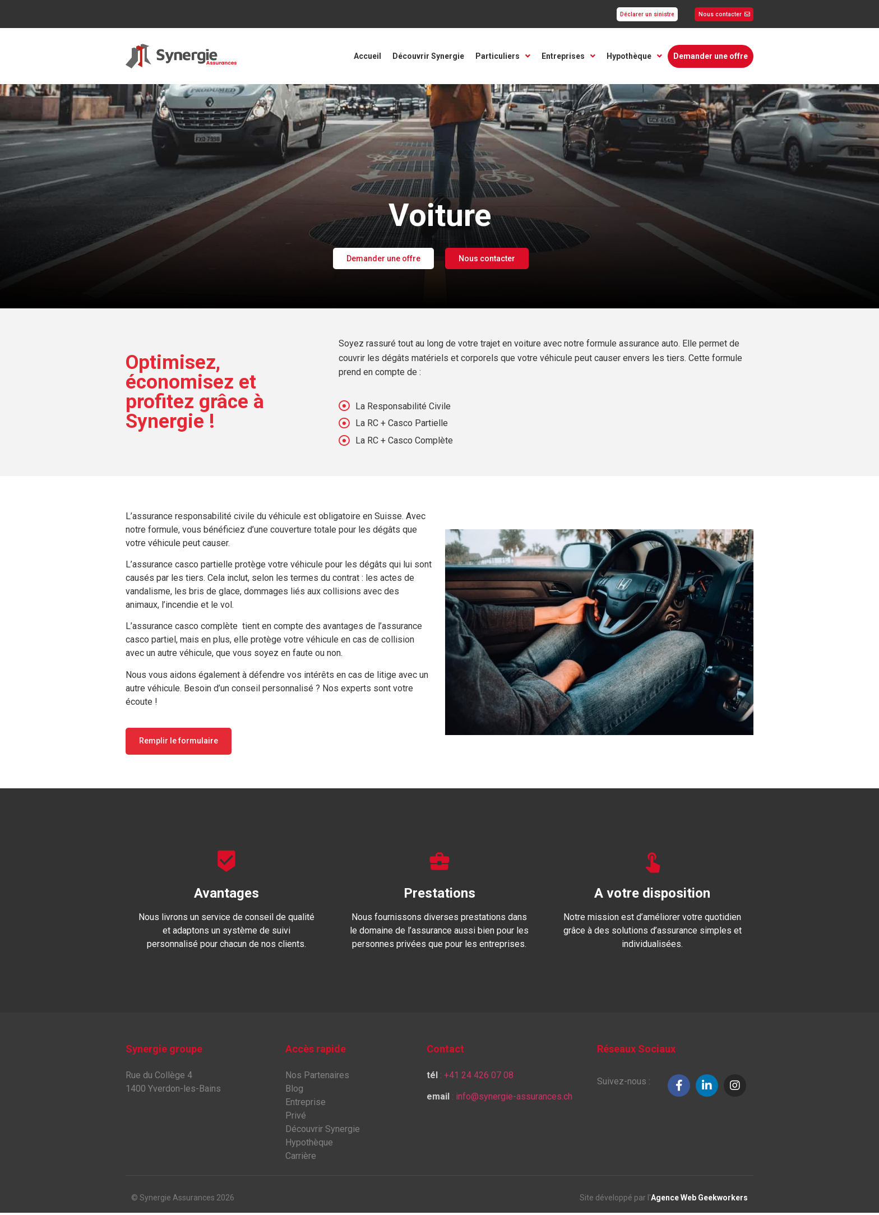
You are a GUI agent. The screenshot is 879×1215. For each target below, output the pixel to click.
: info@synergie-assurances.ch (499, 1098)
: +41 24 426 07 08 (470, 1077)
